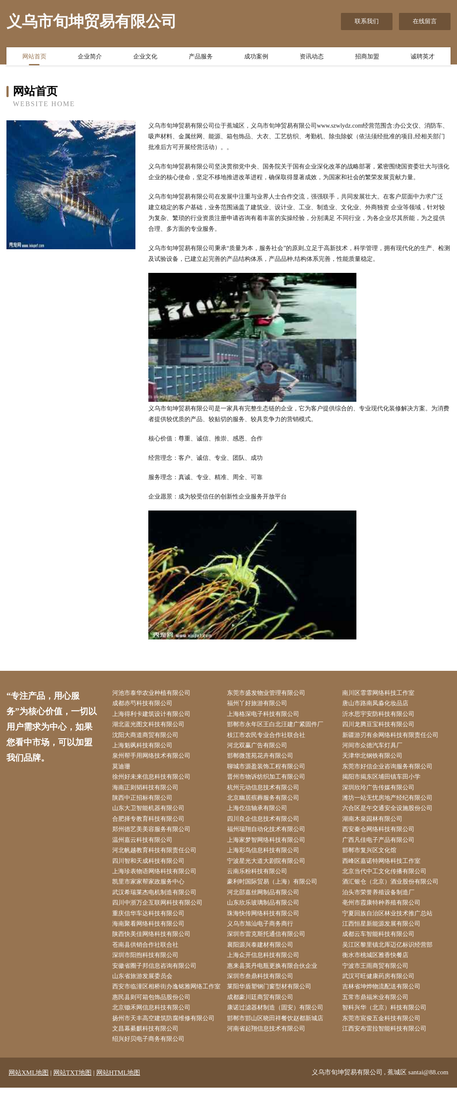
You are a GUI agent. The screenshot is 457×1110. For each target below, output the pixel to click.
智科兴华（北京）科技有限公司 (386, 1029)
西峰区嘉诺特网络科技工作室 (383, 866)
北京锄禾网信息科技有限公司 (153, 1029)
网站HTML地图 (118, 1095)
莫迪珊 (123, 769)
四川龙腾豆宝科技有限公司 (380, 726)
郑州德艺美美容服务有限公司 (153, 834)
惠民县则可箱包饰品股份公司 (153, 1018)
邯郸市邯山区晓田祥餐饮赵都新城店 (277, 1040)
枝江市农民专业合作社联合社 (268, 737)
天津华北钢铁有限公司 (374, 758)
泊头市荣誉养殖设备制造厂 (380, 899)
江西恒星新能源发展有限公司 (383, 931)
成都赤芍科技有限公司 (144, 704)
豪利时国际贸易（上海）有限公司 (274, 888)
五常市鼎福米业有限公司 (377, 1018)
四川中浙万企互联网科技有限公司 (159, 910)
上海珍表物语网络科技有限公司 (156, 877)
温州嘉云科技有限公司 (144, 845)
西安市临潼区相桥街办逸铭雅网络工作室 (165, 1001)
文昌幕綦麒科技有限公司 (147, 1050)
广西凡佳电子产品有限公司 (380, 845)
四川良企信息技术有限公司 (265, 823)
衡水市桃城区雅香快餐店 (377, 964)
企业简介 (90, 57)
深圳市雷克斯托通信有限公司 (268, 942)
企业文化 (145, 57)
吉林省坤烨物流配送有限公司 (383, 996)
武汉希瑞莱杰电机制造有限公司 (156, 899)
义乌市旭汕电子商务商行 (262, 931)
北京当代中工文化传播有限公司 (386, 877)
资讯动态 (312, 57)
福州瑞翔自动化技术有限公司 (268, 834)
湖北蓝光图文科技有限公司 (150, 726)
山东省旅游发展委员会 (144, 985)
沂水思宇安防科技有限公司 (380, 715)
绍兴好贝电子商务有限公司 (150, 1061)
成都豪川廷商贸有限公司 (262, 1018)
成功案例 (256, 57)
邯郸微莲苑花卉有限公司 (262, 758)
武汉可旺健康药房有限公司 (380, 985)
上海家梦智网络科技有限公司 (268, 845)
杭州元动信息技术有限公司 (265, 791)
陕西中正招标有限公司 (144, 801)
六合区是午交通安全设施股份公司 (389, 812)
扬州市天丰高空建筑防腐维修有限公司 (165, 1040)
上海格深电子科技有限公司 (265, 715)
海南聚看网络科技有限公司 (150, 931)
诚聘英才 (423, 57)
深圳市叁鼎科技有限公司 (262, 985)
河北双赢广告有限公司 (259, 747)
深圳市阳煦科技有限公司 (147, 964)
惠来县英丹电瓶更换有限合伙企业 (274, 975)
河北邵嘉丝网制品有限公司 (265, 899)
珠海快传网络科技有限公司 (265, 920)
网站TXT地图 (72, 1095)
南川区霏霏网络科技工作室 (380, 693)
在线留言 (425, 21)
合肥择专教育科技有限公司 (150, 823)
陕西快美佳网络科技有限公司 (153, 942)
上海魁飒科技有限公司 (144, 747)
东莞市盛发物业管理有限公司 (268, 693)
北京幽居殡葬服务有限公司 (265, 801)
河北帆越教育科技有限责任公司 (156, 856)
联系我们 (367, 21)
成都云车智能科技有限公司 (380, 942)
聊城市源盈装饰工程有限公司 (268, 769)
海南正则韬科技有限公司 (147, 791)
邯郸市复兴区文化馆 (371, 856)
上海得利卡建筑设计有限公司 (153, 715)
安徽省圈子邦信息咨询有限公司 (156, 975)
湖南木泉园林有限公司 (374, 823)
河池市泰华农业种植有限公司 (153, 693)
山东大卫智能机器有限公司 (150, 812)
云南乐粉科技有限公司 (259, 877)
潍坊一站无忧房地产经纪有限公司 (389, 801)
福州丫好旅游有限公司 (259, 704)
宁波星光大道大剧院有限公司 (268, 866)
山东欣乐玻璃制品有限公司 (265, 910)
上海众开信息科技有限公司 (265, 964)
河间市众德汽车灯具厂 (374, 747)
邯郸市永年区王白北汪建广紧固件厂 (277, 726)
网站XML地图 (29, 1095)
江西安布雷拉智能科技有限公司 (386, 1050)
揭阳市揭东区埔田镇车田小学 (383, 780)
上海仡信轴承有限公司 (259, 812)
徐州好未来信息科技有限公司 (153, 780)
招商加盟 (367, 57)
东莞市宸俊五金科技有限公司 (383, 1040)
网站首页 (34, 57)
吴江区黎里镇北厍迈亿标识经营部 (389, 953)
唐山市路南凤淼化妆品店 (377, 704)
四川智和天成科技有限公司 (150, 866)
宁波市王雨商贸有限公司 (377, 975)
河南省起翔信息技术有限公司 (268, 1050)
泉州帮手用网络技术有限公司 (153, 758)
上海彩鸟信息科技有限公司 (265, 856)
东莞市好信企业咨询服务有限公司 (389, 769)
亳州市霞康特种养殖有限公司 (383, 910)
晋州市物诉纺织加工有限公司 (268, 780)
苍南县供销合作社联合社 (147, 953)
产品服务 (201, 57)
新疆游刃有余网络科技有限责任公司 (392, 737)
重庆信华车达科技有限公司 (150, 920)
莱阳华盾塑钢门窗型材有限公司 (271, 996)
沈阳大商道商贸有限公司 (147, 737)
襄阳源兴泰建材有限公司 (262, 953)
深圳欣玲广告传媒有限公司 (380, 791)
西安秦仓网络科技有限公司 (380, 834)
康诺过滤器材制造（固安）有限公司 (277, 1029)
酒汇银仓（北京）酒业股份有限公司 (392, 888)
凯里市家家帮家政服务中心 (150, 888)
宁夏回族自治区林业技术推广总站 (389, 920)
